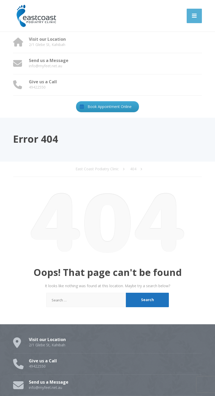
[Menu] (194, 16)
